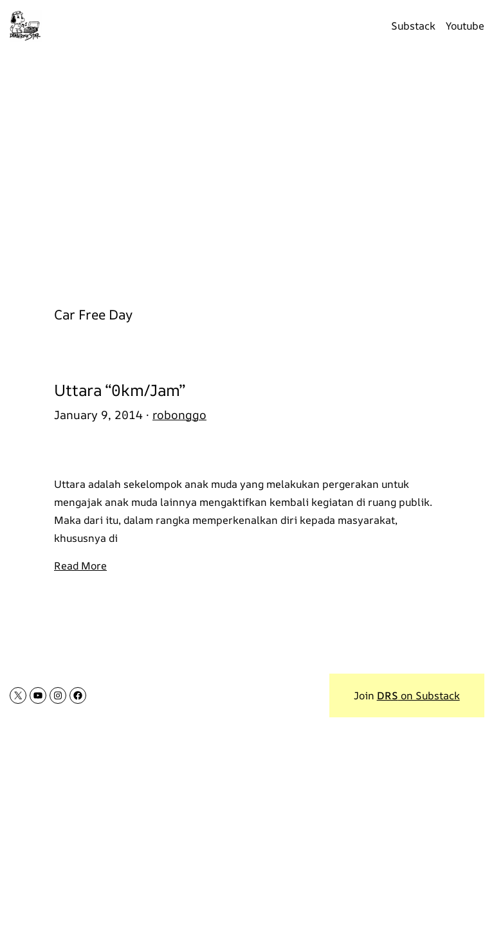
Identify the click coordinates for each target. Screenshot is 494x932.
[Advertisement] (247, 172)
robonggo (179, 414)
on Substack (418, 695)
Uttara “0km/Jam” (119, 390)
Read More (80, 566)
